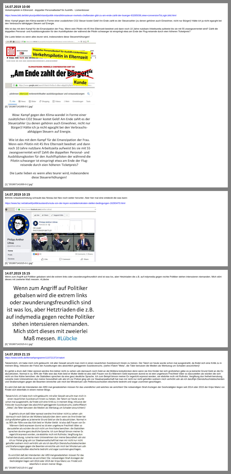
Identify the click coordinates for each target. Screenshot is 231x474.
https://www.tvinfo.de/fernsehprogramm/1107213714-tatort (35, 357)
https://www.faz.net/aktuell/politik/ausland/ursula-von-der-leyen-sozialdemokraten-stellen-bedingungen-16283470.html (65, 203)
